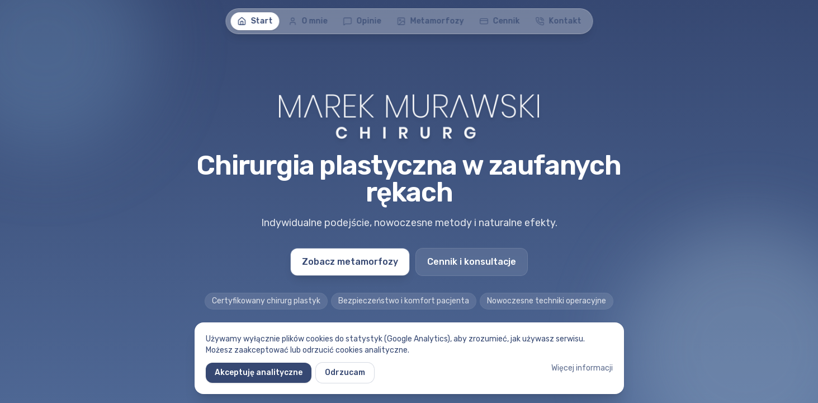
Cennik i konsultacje (471, 261)
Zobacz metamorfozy (350, 261)
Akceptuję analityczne (258, 372)
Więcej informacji (582, 368)
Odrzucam (345, 372)
